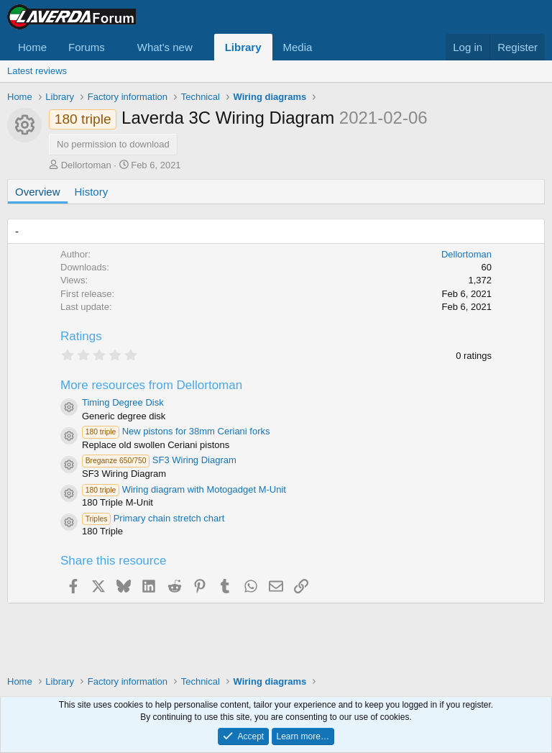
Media (298, 47)
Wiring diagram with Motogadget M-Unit (184, 489)
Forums (86, 47)
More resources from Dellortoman (151, 385)
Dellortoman (86, 165)
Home (32, 47)
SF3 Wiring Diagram (159, 460)
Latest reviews (37, 70)
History (92, 192)
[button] (116, 47)
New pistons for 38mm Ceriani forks (176, 431)
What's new (165, 47)
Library (243, 47)
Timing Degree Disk (123, 402)
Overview (37, 192)
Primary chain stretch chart (153, 518)
